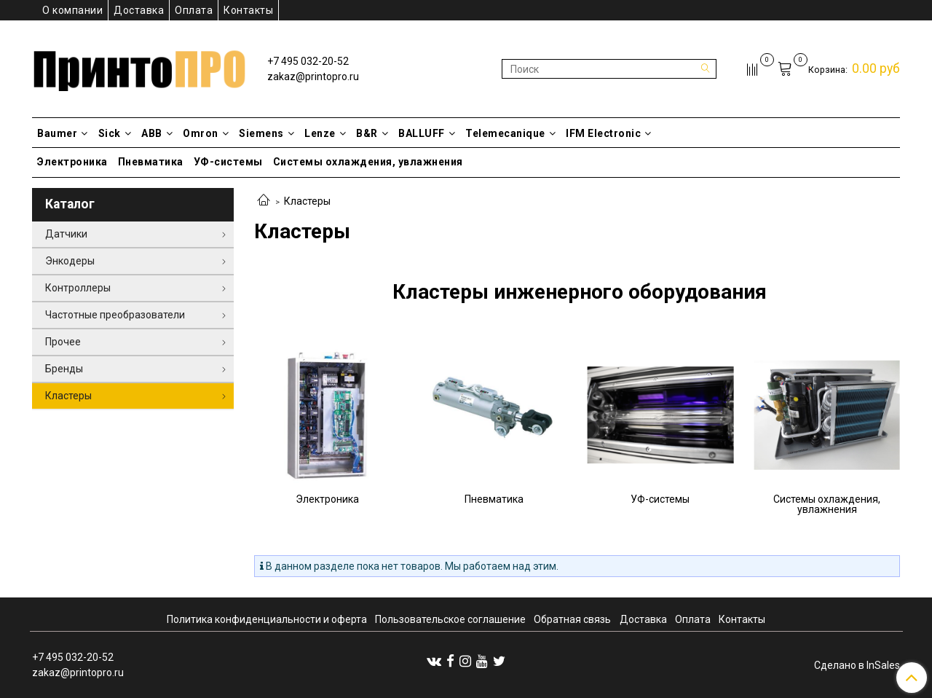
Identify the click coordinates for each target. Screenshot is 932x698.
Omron (206, 133)
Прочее (63, 342)
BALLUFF (426, 133)
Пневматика (150, 162)
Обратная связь (572, 619)
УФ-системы (228, 162)
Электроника (72, 162)
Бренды (64, 369)
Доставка (139, 10)
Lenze (325, 133)
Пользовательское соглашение (450, 619)
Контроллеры (78, 288)
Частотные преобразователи (115, 315)
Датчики (66, 234)
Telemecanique (510, 133)
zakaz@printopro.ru (313, 76)
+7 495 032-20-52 (308, 61)
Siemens (266, 133)
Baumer (62, 133)
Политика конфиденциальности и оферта (267, 619)
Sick (115, 133)
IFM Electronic (609, 133)
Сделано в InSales (857, 665)
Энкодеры (70, 261)
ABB (157, 133)
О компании (72, 10)
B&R (372, 133)
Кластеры (68, 395)
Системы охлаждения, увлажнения (368, 162)
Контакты (248, 10)
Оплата (194, 10)
